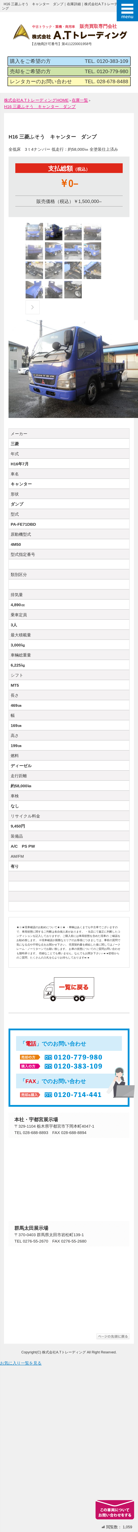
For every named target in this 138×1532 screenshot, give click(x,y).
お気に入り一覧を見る (21, 1363)
